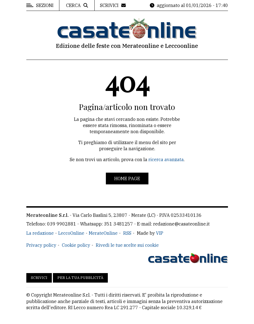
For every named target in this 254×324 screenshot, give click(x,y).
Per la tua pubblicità (80, 277)
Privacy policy (41, 245)
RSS (127, 233)
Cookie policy (76, 245)
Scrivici (39, 277)
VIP (159, 233)
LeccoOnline (71, 233)
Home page (127, 178)
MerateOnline (103, 233)
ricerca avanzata (166, 159)
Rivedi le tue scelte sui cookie (127, 245)
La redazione (40, 233)
